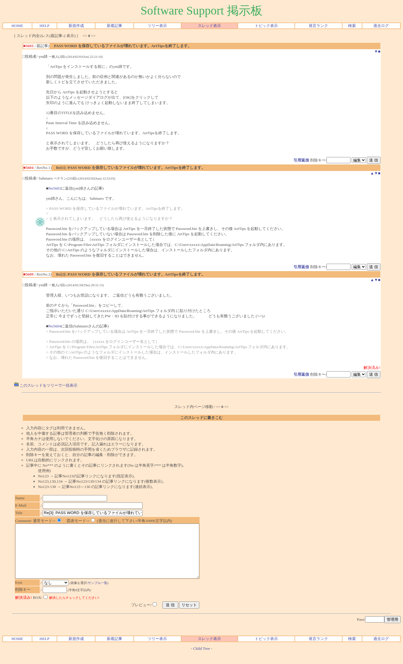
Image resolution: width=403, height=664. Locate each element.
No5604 (54, 326)
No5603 (54, 188)
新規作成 (76, 25)
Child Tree (201, 659)
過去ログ (381, 25)
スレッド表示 (209, 25)
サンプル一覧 (100, 593)
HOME (17, 25)
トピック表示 (266, 25)
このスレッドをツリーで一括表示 (45, 385)
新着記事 (114, 25)
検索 (352, 25)
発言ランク (318, 25)
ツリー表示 (157, 25)
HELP (44, 25)
